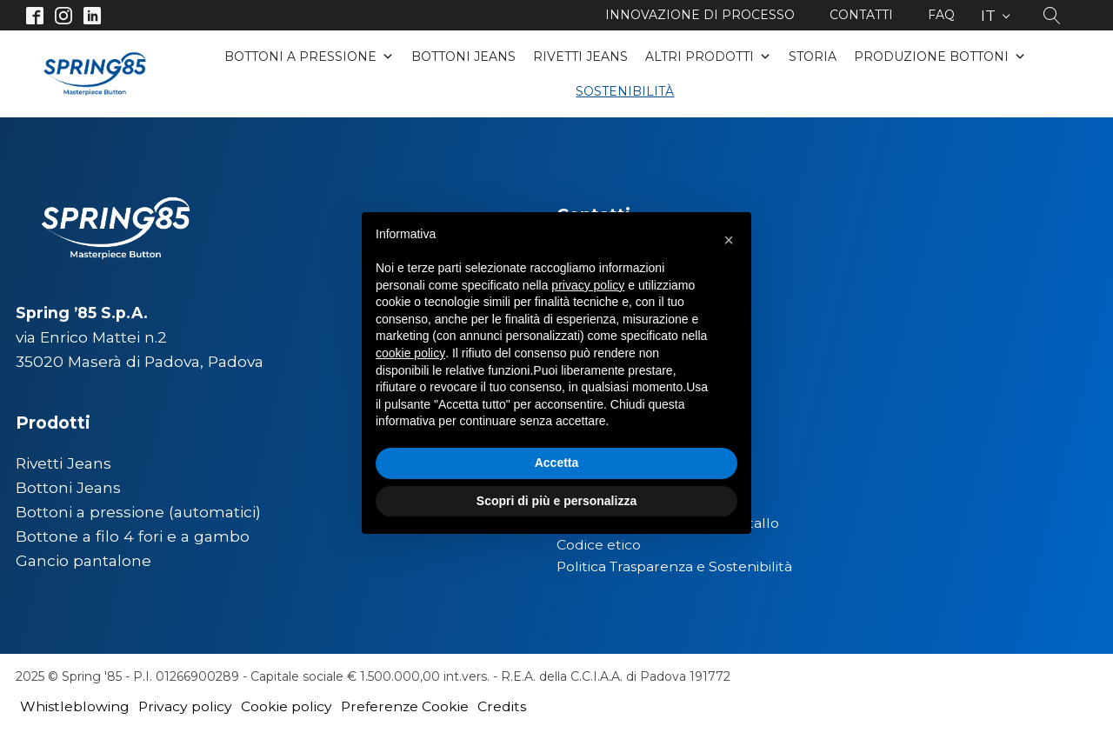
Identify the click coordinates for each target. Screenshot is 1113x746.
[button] (729, 240)
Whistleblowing (75, 706)
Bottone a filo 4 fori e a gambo (133, 536)
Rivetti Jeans (580, 56)
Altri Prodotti (708, 56)
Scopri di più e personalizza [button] (556, 501)
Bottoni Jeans (463, 56)
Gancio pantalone (83, 560)
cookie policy (410, 353)
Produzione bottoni (940, 56)
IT (988, 15)
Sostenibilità (625, 91)
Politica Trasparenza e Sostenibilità (674, 566)
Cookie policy (286, 706)
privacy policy (587, 285)
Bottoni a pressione (309, 56)
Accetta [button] (557, 463)
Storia (812, 56)
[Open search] (1052, 15)
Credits (501, 706)
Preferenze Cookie (405, 706)
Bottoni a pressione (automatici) (138, 512)
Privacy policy (185, 706)
